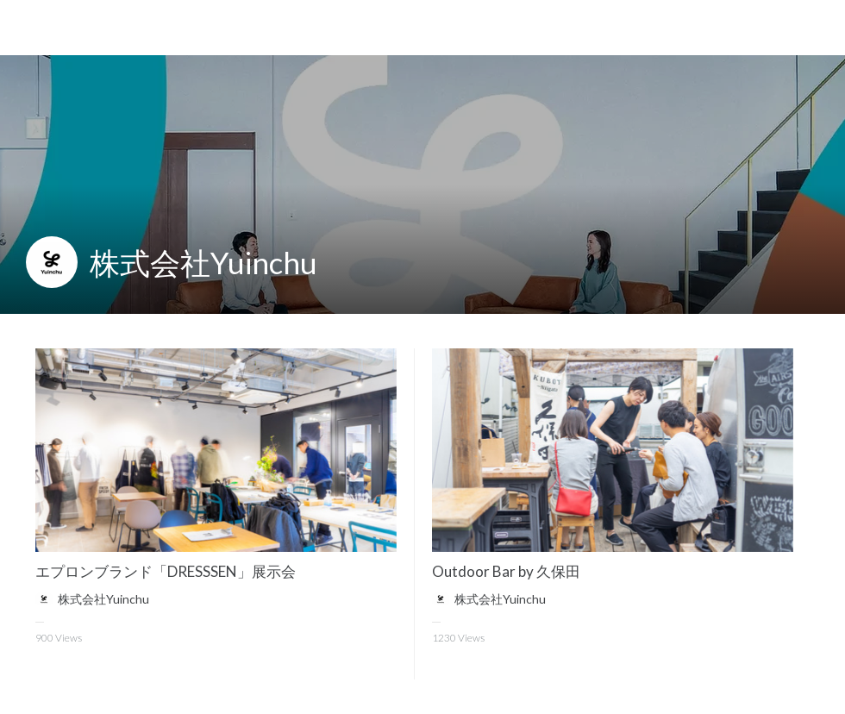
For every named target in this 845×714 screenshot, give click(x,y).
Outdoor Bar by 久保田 (506, 571)
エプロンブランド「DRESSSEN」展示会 (165, 571)
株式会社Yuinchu (203, 262)
